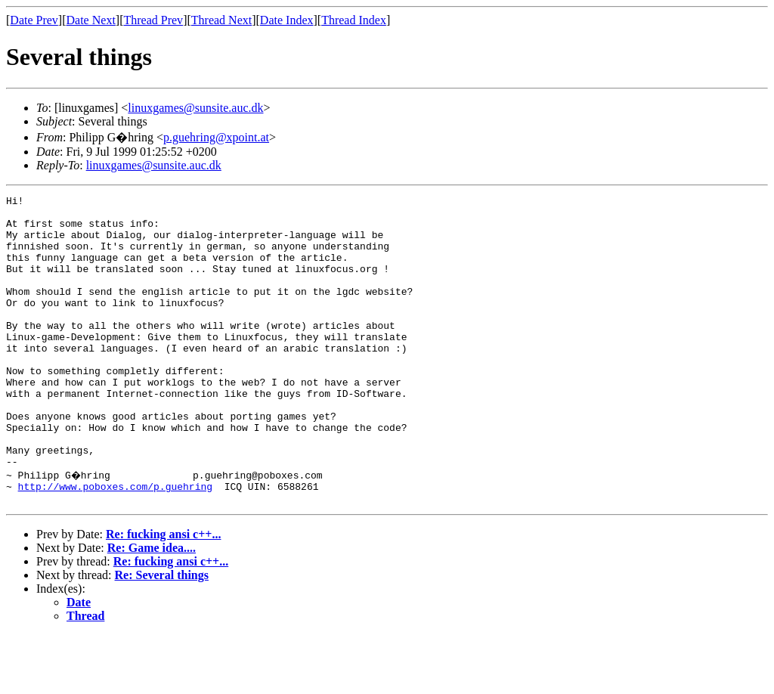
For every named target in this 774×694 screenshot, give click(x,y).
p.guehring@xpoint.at (216, 137)
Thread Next (221, 20)
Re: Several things (162, 633)
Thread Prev (153, 20)
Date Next (91, 20)
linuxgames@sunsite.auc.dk (195, 107)
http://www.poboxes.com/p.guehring (115, 543)
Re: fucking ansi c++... (163, 593)
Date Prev (34, 20)
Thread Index (353, 20)
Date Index (287, 20)
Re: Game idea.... (151, 606)
